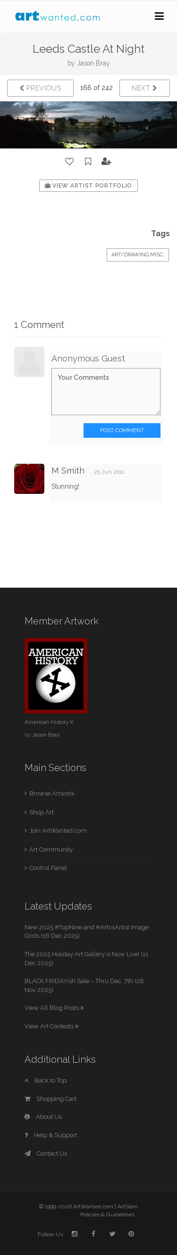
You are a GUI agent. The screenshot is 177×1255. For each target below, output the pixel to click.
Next (145, 88)
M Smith (67, 471)
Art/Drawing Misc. (137, 255)
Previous (40, 88)
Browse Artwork (52, 793)
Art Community (51, 849)
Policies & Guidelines (107, 1214)
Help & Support (51, 1135)
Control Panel (48, 867)
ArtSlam (128, 1206)
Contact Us (46, 1153)
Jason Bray (93, 63)
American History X (49, 722)
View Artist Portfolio (88, 185)
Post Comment (122, 430)
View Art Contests (51, 1026)
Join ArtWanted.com (58, 830)
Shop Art (41, 812)
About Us (43, 1116)
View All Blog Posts (54, 1007)
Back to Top (46, 1080)
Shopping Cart (50, 1098)
